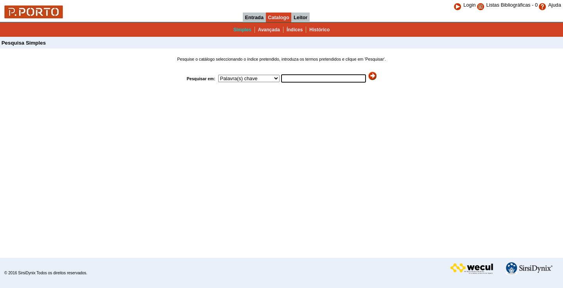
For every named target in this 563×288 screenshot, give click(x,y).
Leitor (301, 17)
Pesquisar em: (201, 78)
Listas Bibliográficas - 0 (512, 5)
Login (464, 5)
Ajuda (549, 5)
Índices (295, 29)
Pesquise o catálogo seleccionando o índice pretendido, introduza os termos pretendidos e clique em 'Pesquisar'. (281, 59)
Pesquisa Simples (23, 43)
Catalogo (278, 17)
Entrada (254, 17)
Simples (242, 29)
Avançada (269, 29)
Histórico (319, 29)
